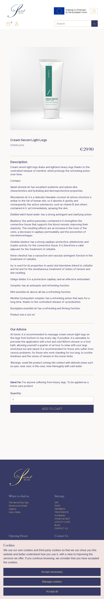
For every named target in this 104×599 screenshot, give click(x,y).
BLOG (57, 525)
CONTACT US (61, 528)
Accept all (52, 591)
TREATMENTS (62, 512)
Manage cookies (52, 581)
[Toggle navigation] (94, 11)
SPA (57, 502)
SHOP (57, 505)
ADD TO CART (52, 409)
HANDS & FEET (62, 518)
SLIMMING (60, 515)
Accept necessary (52, 571)
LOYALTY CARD (62, 522)
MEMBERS (60, 509)
